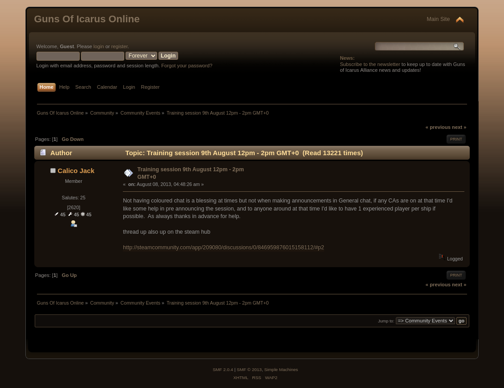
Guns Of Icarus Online (87, 19)
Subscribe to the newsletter (370, 64)
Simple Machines (281, 369)
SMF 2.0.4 (223, 369)
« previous (438, 127)
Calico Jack (76, 170)
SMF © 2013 (249, 369)
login (98, 46)
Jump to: (386, 320)
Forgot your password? (186, 65)
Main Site (438, 19)
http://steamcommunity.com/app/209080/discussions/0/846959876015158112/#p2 (223, 247)
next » (459, 127)
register (119, 46)
